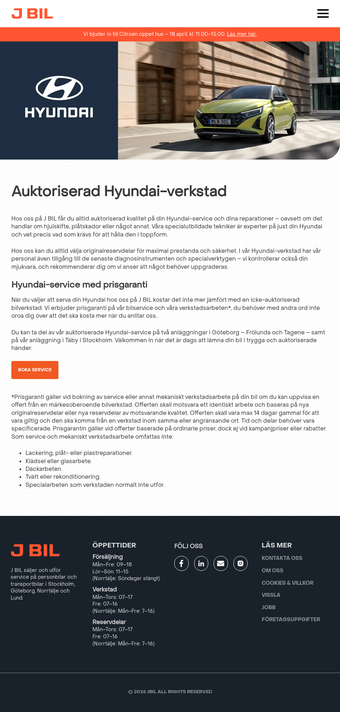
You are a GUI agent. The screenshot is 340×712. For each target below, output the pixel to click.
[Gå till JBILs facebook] (181, 563)
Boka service (35, 370)
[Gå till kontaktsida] (221, 563)
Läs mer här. (242, 34)
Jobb (269, 607)
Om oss (272, 570)
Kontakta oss (282, 558)
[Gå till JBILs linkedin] (201, 563)
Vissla (271, 595)
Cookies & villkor (287, 583)
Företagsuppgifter (291, 619)
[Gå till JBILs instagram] (240, 563)
